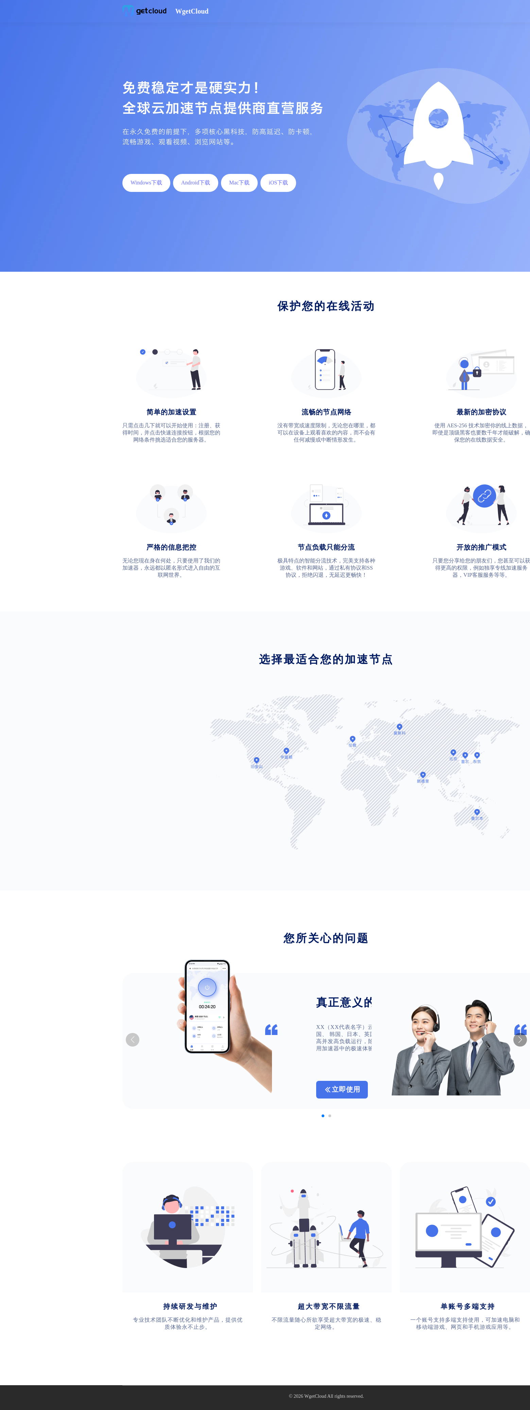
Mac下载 (239, 182)
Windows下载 (146, 182)
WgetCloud (315, 1396)
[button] (520, 1040)
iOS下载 (278, 182)
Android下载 (195, 182)
